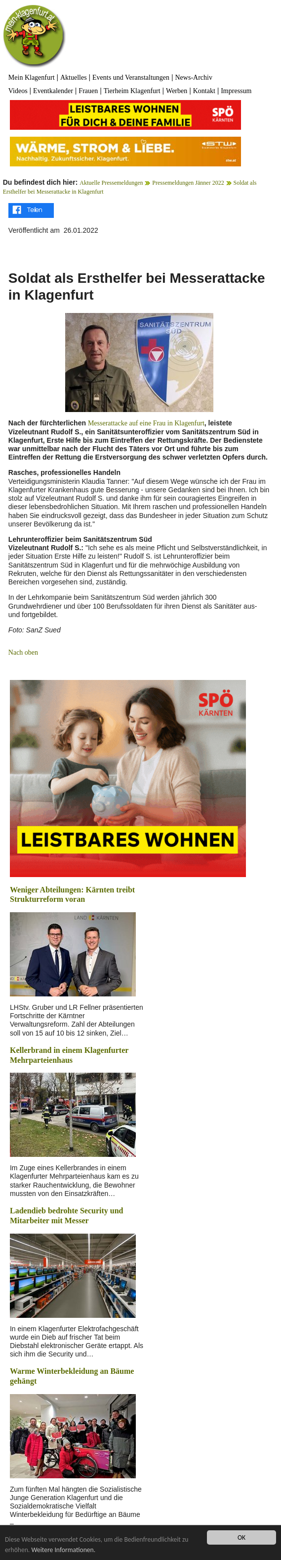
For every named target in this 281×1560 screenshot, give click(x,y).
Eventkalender (53, 91)
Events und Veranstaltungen (130, 77)
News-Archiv (193, 77)
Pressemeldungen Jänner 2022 (188, 182)
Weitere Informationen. (63, 1550)
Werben (176, 91)
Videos (18, 91)
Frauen (88, 91)
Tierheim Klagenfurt (132, 91)
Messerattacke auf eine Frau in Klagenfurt (146, 423)
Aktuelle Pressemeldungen (111, 182)
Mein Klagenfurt (31, 77)
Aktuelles (73, 77)
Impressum (236, 91)
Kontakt (204, 91)
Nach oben (23, 652)
